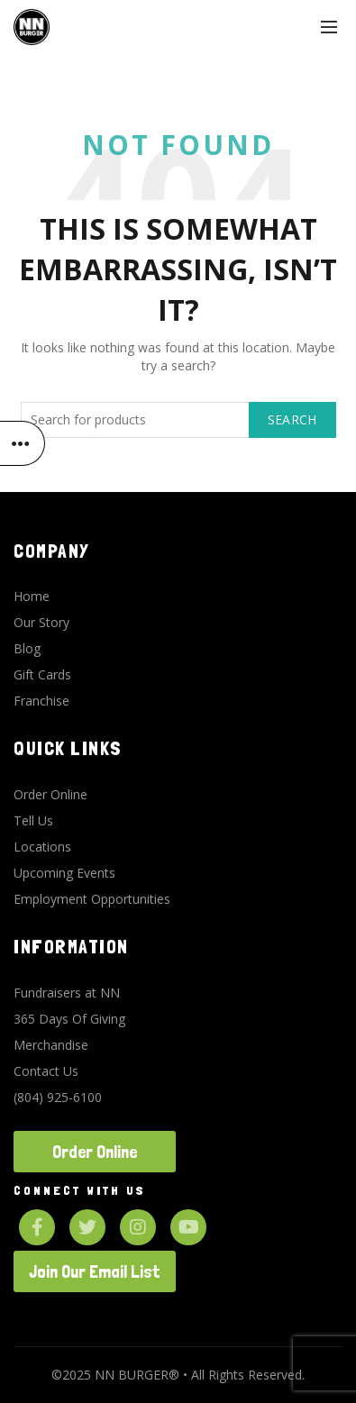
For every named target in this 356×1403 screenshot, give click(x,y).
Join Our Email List (94, 1271)
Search (292, 419)
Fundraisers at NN (67, 992)
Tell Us (33, 820)
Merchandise (51, 1044)
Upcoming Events (64, 872)
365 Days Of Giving (69, 1018)
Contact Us (46, 1071)
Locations (42, 846)
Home (32, 596)
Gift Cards (42, 674)
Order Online (50, 794)
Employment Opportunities (92, 898)
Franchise (41, 700)
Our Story (41, 622)
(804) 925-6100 (58, 1097)
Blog (27, 648)
